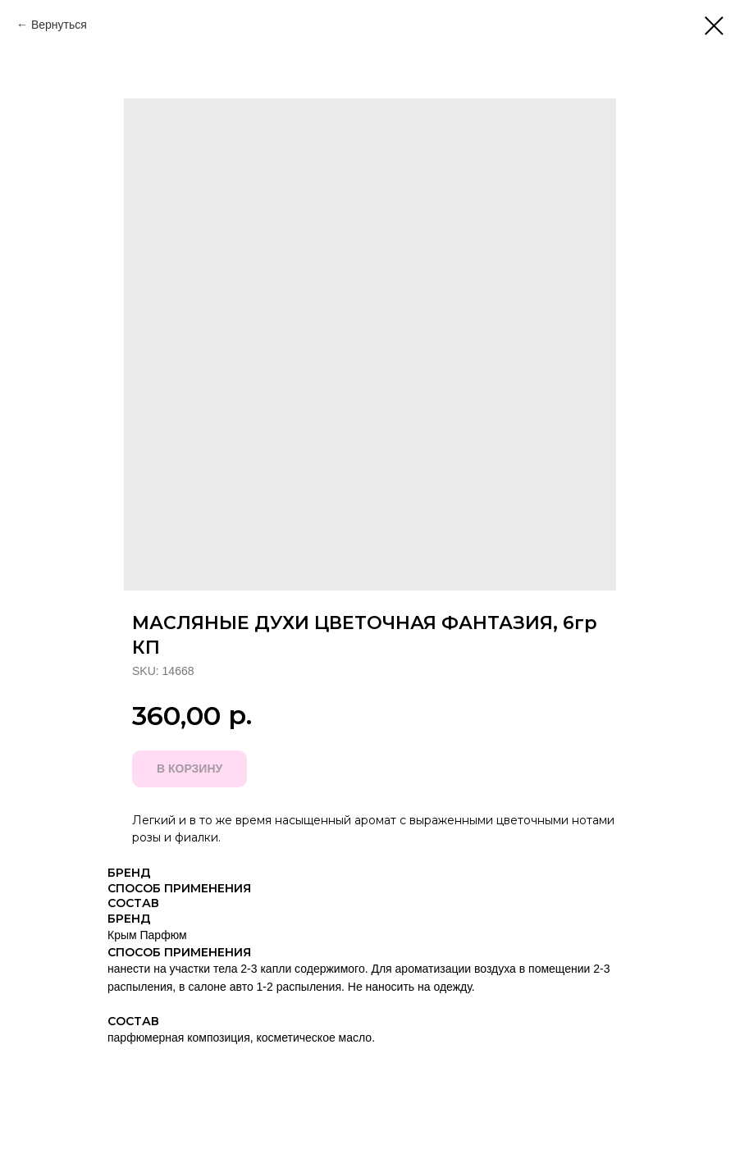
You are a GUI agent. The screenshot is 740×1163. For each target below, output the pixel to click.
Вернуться (59, 24)
